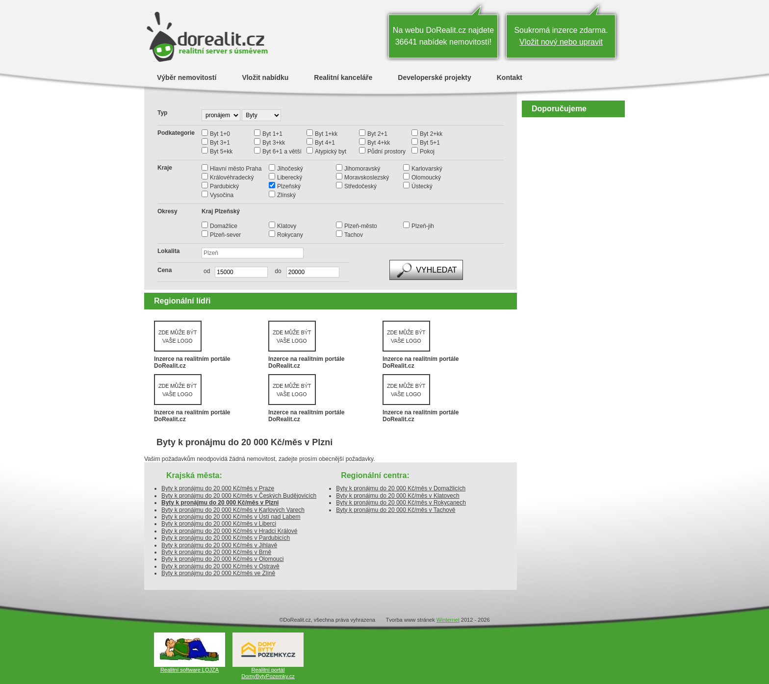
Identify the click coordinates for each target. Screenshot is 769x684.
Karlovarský (426, 168)
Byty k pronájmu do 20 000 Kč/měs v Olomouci (222, 559)
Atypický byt (330, 151)
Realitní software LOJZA (189, 670)
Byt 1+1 (272, 133)
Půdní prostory (386, 151)
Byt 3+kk (273, 142)
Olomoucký (426, 177)
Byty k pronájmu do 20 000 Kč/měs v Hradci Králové (229, 531)
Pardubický (224, 186)
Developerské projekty (434, 77)
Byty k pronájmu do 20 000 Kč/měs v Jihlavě (219, 545)
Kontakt (509, 77)
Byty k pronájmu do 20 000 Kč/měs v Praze (217, 488)
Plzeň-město (360, 226)
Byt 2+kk (431, 133)
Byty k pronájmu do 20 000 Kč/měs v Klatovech (397, 495)
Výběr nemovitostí (186, 77)
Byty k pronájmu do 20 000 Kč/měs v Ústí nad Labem (230, 516)
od (207, 271)
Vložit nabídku (265, 77)
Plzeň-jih (422, 226)
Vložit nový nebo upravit (561, 42)
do (275, 271)
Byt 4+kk (378, 142)
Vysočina (221, 195)
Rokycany (290, 234)
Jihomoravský (362, 168)
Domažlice (223, 226)
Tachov (353, 234)
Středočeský (360, 186)
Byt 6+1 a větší (282, 151)
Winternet (448, 620)
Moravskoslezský (366, 177)
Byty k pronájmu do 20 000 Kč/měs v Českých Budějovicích (238, 495)
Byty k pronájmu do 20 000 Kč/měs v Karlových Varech (233, 510)
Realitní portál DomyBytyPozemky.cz (268, 673)
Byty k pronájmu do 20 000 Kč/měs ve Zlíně (218, 573)
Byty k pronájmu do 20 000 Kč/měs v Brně (216, 552)
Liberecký (289, 177)
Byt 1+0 (220, 133)
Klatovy (286, 226)
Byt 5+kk (221, 151)
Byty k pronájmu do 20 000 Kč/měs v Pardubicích (225, 537)
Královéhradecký (232, 177)
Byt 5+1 (430, 142)
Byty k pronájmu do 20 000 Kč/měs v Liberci (218, 523)
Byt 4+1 (325, 142)
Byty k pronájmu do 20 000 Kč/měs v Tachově (395, 510)
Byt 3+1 (220, 142)
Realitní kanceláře (343, 77)
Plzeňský (289, 186)
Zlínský (286, 195)
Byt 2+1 (377, 133)
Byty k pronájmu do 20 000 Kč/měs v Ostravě (220, 566)
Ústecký (422, 186)
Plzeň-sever (225, 234)
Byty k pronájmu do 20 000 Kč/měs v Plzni (220, 502)
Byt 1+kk (326, 133)
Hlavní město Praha (235, 168)
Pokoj (427, 151)
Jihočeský (290, 168)
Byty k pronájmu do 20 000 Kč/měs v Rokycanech (401, 502)
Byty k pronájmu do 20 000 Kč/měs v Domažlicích (400, 488)
